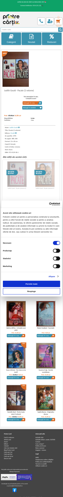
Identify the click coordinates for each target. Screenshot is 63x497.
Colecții (6, 446)
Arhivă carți (7, 439)
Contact (38, 442)
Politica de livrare (41, 446)
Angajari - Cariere (41, 450)
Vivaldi (13, 133)
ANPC (37, 457)
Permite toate (31, 284)
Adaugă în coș (32, 103)
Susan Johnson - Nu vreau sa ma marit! (16, 371)
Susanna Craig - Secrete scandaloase (46, 371)
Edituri (6, 444)
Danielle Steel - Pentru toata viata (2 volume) (15, 413)
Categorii (11, 38)
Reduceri (52, 38)
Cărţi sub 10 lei (8, 456)
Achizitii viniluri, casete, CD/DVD (45, 439)
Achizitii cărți (39, 437)
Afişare (52, 276)
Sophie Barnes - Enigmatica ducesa (46, 413)
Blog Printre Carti (9, 450)
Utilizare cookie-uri (41, 466)
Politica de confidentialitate (44, 462)
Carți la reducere (9, 437)
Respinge (31, 291)
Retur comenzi (40, 448)
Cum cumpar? (40, 444)
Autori (6, 442)
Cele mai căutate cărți (10, 448)
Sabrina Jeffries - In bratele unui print (16, 329)
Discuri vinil (7, 458)
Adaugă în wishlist (32, 107)
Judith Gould (14, 127)
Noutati (31, 38)
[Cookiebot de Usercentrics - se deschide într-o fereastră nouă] (49, 204)
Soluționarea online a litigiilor (44, 459)
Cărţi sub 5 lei (8, 452)
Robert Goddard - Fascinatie (45, 328)
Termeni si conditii (41, 464)
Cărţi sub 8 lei (8, 454)
